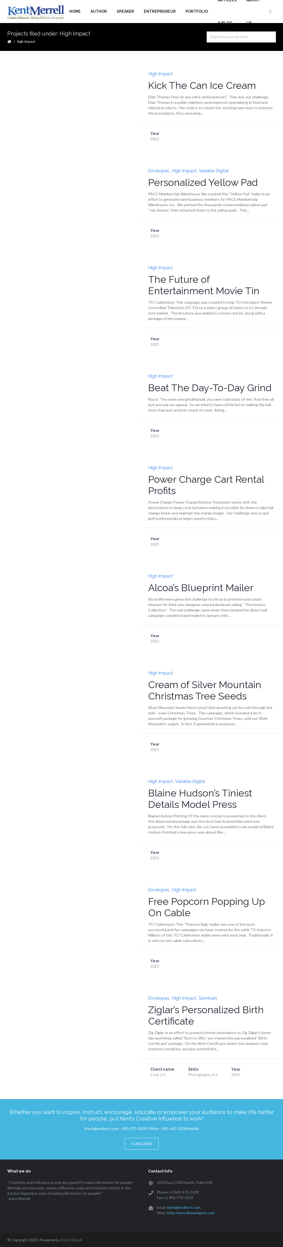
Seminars (208, 998)
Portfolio (197, 11)
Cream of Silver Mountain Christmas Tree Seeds (204, 690)
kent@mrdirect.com (184, 1207)
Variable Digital (214, 170)
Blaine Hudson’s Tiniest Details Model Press (200, 798)
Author (98, 11)
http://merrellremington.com (191, 1212)
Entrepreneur (160, 11)
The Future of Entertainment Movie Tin (203, 285)
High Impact (160, 73)
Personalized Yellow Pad (203, 182)
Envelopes (158, 170)
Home (75, 11)
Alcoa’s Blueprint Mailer (200, 587)
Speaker (125, 11)
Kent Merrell (71, 1240)
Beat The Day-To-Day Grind (210, 387)
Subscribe (141, 1143)
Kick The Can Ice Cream (202, 85)
